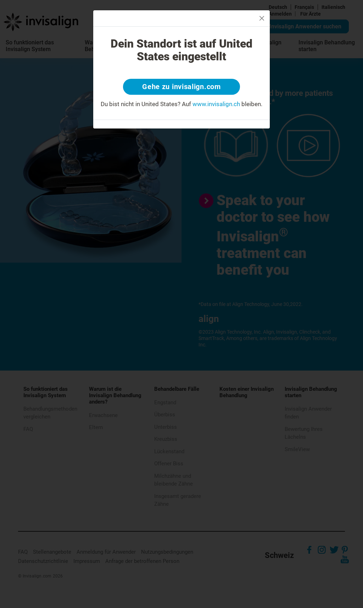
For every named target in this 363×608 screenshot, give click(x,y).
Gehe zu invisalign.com (181, 87)
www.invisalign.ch (216, 104)
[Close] (262, 18)
